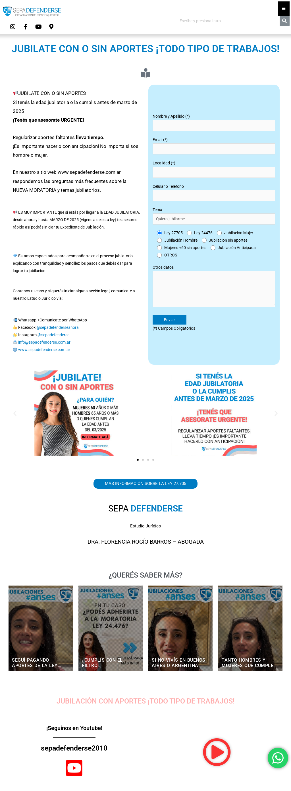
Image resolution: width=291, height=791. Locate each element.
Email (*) (214, 145)
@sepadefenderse (53, 335)
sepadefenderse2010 (74, 748)
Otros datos (214, 287)
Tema (214, 216)
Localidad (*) (214, 169)
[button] (14, 413)
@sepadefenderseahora (57, 327)
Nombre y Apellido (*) (214, 122)
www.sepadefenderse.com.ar (44, 349)
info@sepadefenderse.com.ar (44, 342)
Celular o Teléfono (214, 192)
